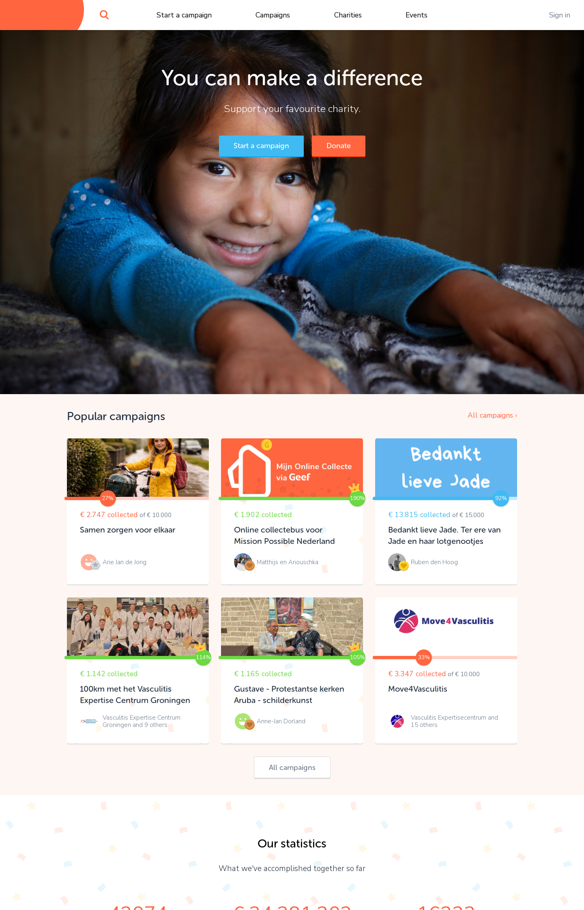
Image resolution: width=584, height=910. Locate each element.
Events (416, 15)
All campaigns (292, 767)
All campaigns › (492, 415)
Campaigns (273, 15)
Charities (348, 15)
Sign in (559, 15)
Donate (338, 145)
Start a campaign (184, 15)
